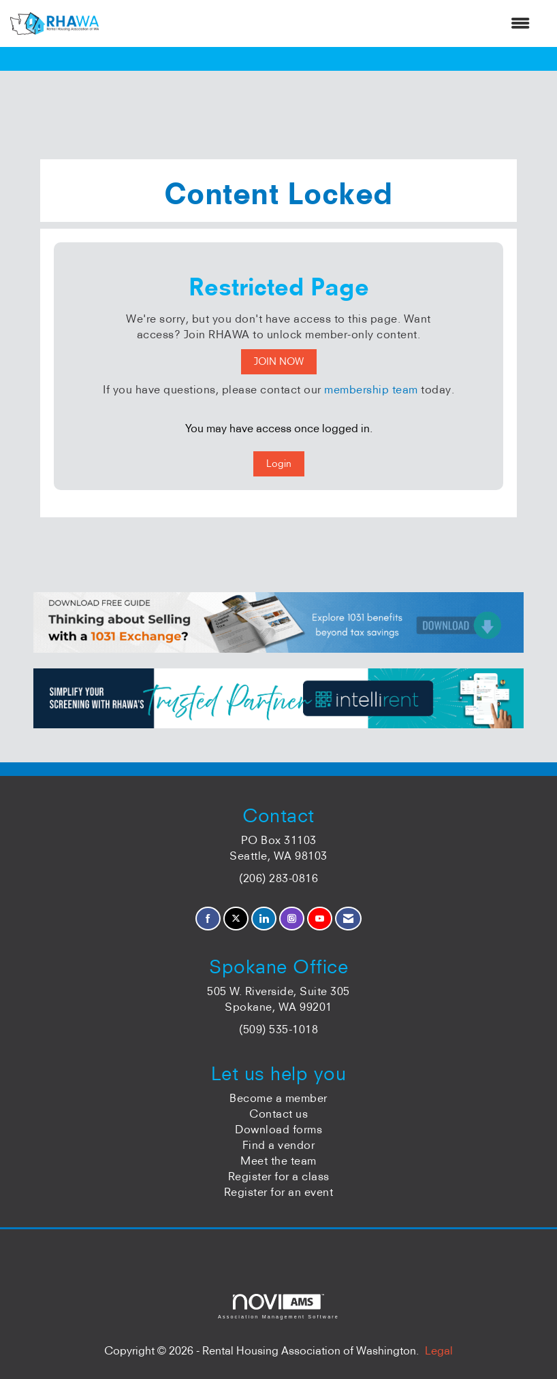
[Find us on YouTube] (319, 918)
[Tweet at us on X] (236, 918)
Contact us (278, 1113)
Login (278, 463)
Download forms (278, 1129)
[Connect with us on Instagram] (291, 918)
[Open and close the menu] (321, 23)
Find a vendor (278, 1145)
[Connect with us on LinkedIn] (263, 918)
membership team (371, 389)
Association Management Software (278, 1306)
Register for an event (279, 1192)
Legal (439, 1350)
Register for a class (279, 1176)
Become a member (278, 1098)
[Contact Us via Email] (348, 918)
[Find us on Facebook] (208, 918)
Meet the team (278, 1160)
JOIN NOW (279, 361)
